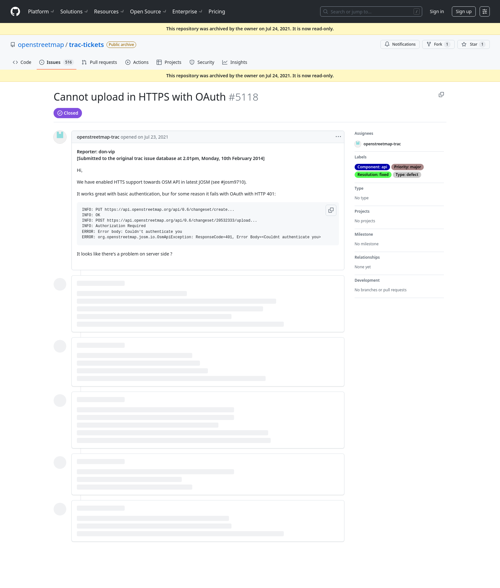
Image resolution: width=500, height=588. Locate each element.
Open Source (148, 11)
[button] (331, 210)
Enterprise (188, 11)
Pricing (217, 11)
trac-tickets (86, 44)
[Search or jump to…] (371, 11)
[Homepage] (15, 11)
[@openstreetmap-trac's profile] (60, 137)
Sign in (437, 11)
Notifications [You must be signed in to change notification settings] (400, 44)
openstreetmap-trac (98, 137)
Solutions (74, 11)
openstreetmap (41, 44)
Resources (109, 11)
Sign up (464, 11)
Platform (41, 11)
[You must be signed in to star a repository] (473, 44)
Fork (438, 44)
